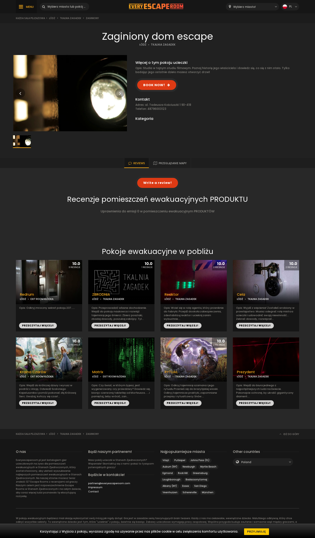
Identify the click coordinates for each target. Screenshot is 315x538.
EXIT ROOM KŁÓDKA (42, 299)
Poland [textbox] (246, 462)
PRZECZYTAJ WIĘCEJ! (38, 325)
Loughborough (171, 479)
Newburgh (189, 466)
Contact (93, 491)
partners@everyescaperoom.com (109, 483)
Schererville (190, 492)
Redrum (27, 294)
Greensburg (200, 473)
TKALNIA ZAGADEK (163, 45)
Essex (185, 486)
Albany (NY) (170, 486)
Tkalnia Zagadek (70, 18)
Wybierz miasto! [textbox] (244, 7)
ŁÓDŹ (142, 45)
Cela (241, 294)
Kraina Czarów (33, 372)
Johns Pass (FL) (200, 460)
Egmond (168, 473)
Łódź (52, 18)
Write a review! (157, 182)
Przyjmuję (256, 532)
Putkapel (179, 460)
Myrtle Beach (208, 466)
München (207, 492)
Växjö (166, 460)
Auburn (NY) (170, 466)
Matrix (97, 372)
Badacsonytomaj (196, 479)
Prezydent (246, 372)
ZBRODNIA (101, 294)
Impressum (95, 487)
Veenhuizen (170, 492)
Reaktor (172, 294)
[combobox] (252, 6)
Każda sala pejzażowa (30, 18)
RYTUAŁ (171, 372)
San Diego (200, 486)
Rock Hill (183, 473)
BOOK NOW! (154, 85)
